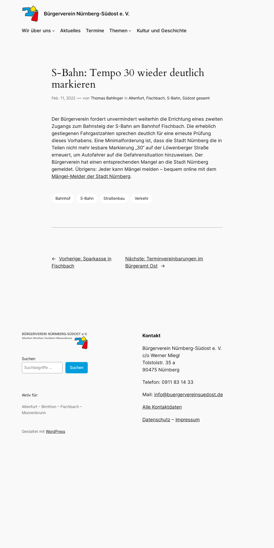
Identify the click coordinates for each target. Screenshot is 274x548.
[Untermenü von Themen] (130, 30)
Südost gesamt (196, 98)
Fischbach (155, 98)
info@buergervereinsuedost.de (188, 394)
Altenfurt (136, 98)
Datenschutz (156, 419)
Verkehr (141, 198)
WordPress (55, 431)
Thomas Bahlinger (107, 98)
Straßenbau (114, 198)
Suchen (28, 358)
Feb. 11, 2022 (63, 98)
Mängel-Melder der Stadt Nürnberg (91, 176)
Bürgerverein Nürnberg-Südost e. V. (86, 14)
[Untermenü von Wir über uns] (53, 30)
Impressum (187, 419)
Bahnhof (62, 198)
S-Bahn (173, 98)
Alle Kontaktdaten (162, 407)
